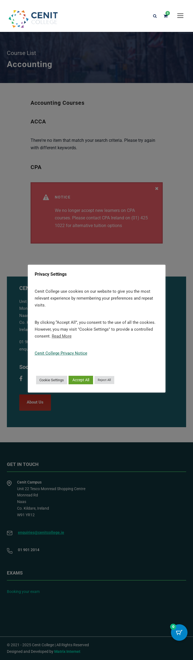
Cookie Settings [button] (51, 380)
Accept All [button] (80, 380)
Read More (62, 336)
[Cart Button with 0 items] (179, 632)
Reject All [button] (104, 380)
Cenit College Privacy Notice (61, 353)
